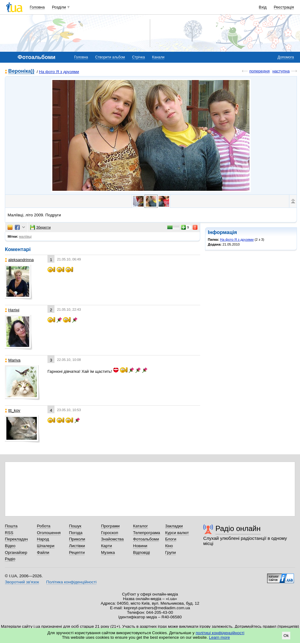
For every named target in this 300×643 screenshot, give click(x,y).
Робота (43, 526)
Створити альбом (110, 57)
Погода (75, 532)
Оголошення (49, 532)
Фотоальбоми (146, 539)
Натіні (12, 310)
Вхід (263, 7)
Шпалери (45, 545)
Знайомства (112, 539)
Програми (110, 526)
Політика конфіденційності (71, 582)
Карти (106, 545)
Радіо (10, 559)
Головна (37, 7)
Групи (170, 552)
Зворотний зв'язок (22, 582)
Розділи (59, 7)
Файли (43, 552)
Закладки (174, 526)
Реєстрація (284, 7)
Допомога (285, 57)
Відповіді (141, 552)
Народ (43, 539)
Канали (158, 57)
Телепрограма (146, 532)
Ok (286, 635)
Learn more (219, 637)
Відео (10, 545)
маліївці (25, 236)
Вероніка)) (21, 71)
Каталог (140, 526)
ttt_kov (12, 410)
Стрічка (138, 57)
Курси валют (177, 532)
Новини (140, 545)
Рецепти (77, 552)
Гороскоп (109, 532)
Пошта (11, 526)
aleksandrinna (19, 259)
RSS (9, 532)
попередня (259, 71)
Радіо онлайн (238, 528)
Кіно (169, 545)
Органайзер (16, 552)
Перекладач (16, 539)
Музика (108, 552)
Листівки (77, 545)
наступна (281, 71)
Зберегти (40, 227)
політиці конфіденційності (220, 633)
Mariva (12, 360)
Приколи (77, 539)
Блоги (170, 539)
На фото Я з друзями (59, 71)
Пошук (75, 526)
